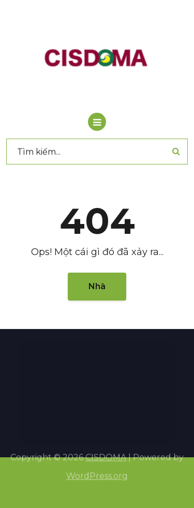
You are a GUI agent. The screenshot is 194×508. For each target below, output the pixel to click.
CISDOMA (105, 454)
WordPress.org (97, 472)
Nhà (97, 286)
